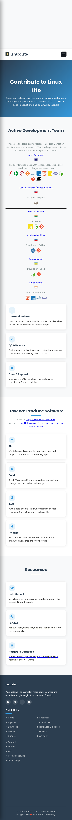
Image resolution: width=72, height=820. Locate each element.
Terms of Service (15, 755)
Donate (11, 735)
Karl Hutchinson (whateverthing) (36, 187)
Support (11, 742)
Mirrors (10, 731)
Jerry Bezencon (36, 155)
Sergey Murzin (36, 259)
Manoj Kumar (36, 282)
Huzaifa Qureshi (36, 211)
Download (12, 726)
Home (10, 717)
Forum (10, 746)
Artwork (42, 735)
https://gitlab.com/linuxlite (40, 419)
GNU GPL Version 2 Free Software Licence (41, 423)
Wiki (9, 751)
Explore (11, 722)
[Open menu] (63, 54)
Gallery (42, 731)
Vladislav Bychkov (36, 235)
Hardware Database (48, 726)
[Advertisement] (36, 29)
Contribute (43, 722)
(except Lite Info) (36, 426)
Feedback (43, 717)
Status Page (13, 760)
